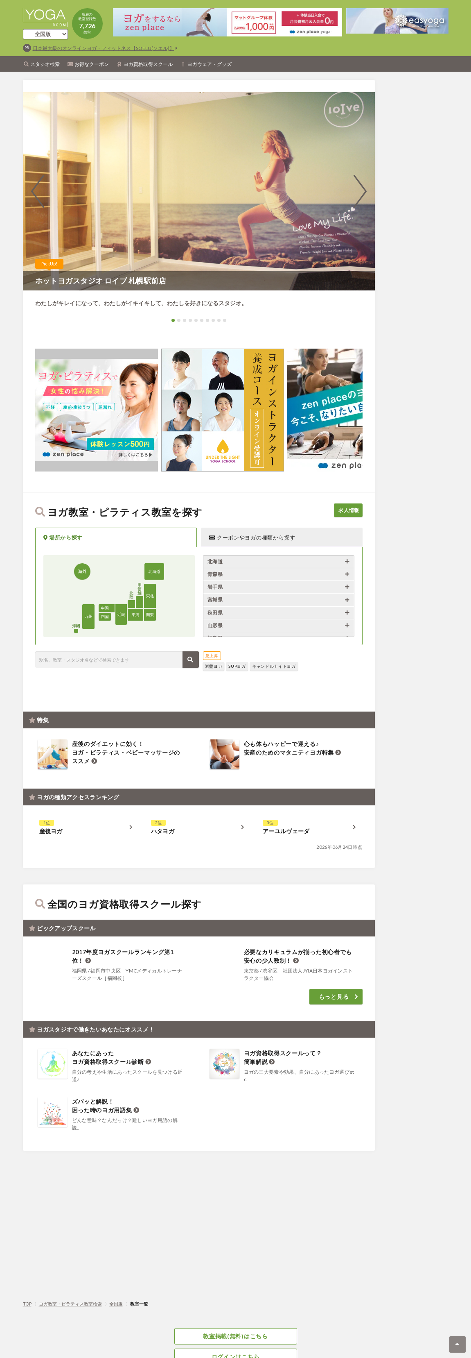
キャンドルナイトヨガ (274, 666)
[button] (173, 320)
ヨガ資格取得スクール (148, 64)
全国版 (116, 1303)
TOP (27, 1303)
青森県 (215, 574)
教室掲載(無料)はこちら (235, 1336)
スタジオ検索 (45, 64)
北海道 (215, 561)
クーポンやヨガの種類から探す (252, 537)
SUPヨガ (237, 666)
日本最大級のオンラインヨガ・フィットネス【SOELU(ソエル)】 (103, 48)
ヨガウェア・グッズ (209, 64)
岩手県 (215, 587)
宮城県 (215, 599)
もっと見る (334, 991)
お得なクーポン (91, 64)
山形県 (215, 625)
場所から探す (63, 537)
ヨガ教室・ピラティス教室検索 (70, 1303)
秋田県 (215, 613)
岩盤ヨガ (214, 666)
